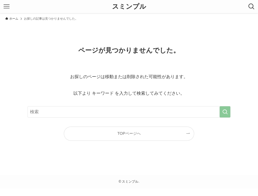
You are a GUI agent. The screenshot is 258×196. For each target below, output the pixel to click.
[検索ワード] (129, 112)
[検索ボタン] (251, 6)
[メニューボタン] (6, 6)
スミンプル (129, 6)
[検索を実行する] (225, 112)
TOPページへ (128, 133)
